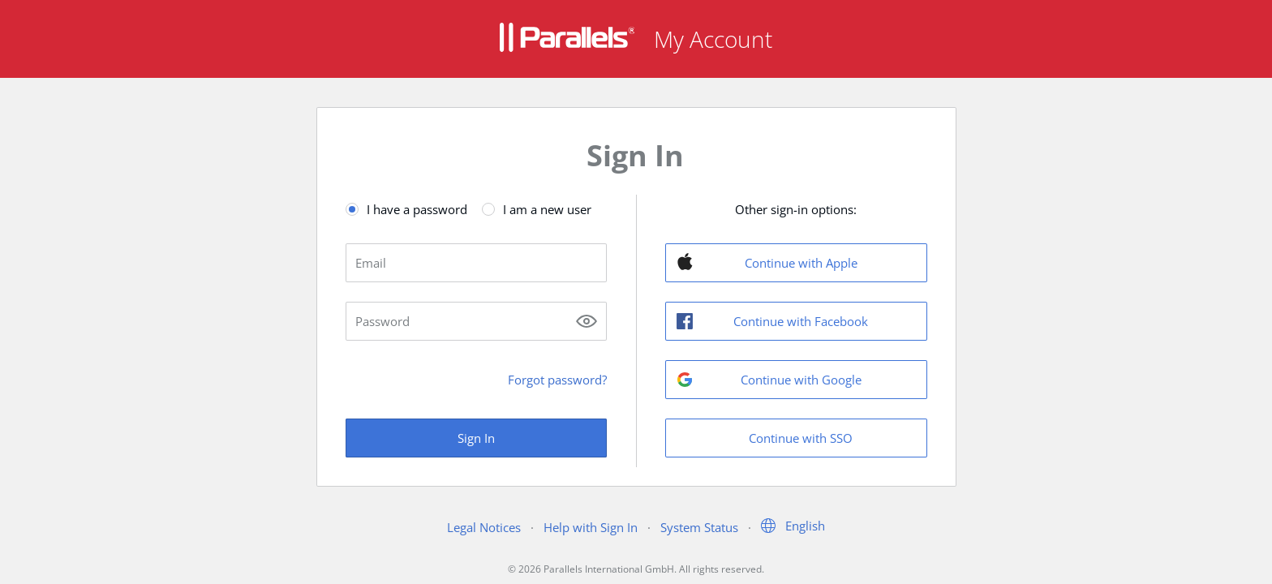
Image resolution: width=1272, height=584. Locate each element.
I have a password (417, 209)
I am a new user (547, 209)
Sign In (476, 438)
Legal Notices (484, 527)
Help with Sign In (591, 527)
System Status (699, 527)
